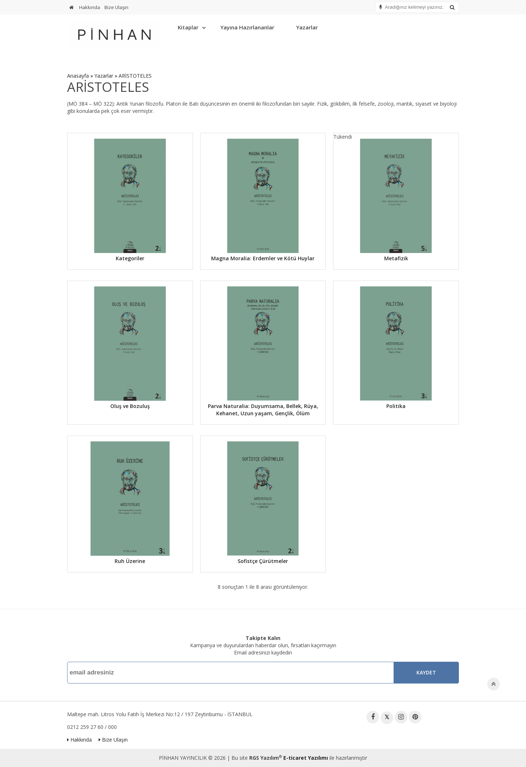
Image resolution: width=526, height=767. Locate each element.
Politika (396, 406)
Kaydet (426, 672)
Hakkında (89, 7)
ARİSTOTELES (135, 75)
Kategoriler (130, 258)
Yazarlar (307, 27)
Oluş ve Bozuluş (130, 406)
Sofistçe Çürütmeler (263, 561)
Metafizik (396, 258)
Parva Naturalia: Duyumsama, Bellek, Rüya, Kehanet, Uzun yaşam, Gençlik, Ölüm (263, 410)
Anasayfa (78, 75)
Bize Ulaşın (116, 7)
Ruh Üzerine (130, 561)
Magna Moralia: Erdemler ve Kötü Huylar (263, 258)
